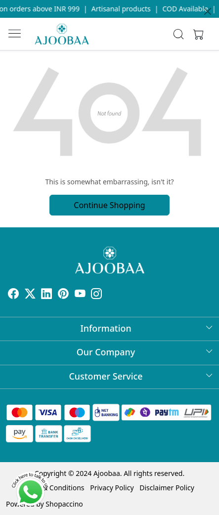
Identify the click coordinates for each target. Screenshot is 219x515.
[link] (178, 34)
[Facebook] (13, 294)
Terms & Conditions (53, 487)
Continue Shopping (109, 205)
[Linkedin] (46, 294)
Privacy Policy (111, 487)
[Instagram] (96, 294)
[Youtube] (80, 294)
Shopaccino (64, 504)
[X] (30, 294)
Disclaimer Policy (166, 487)
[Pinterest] (63, 294)
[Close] (207, 11)
